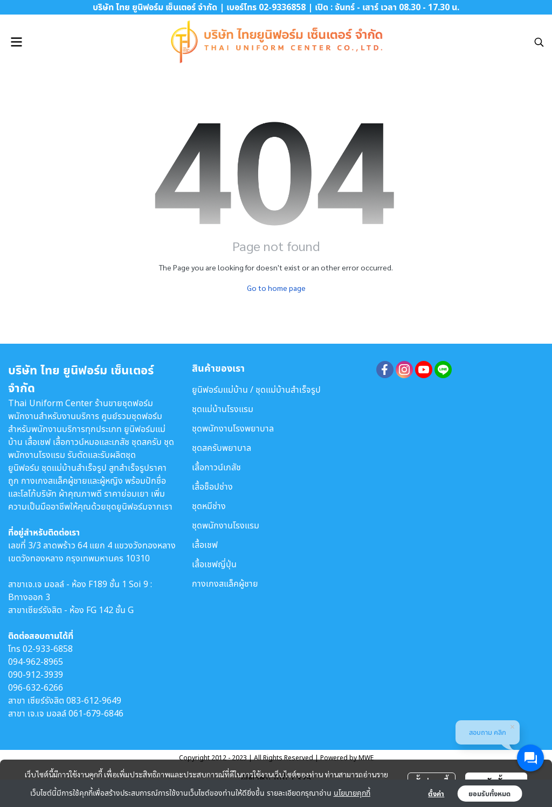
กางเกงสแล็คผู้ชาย (225, 583)
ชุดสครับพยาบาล (221, 448)
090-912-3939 (35, 674)
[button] (539, 42)
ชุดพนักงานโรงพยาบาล (233, 428)
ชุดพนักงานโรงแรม (225, 525)
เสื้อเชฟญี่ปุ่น (214, 564)
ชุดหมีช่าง (209, 506)
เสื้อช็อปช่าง (212, 486)
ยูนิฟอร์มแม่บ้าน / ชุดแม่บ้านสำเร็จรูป (256, 389)
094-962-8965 (35, 661)
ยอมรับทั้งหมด (489, 793)
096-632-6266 (35, 687)
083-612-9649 (93, 700)
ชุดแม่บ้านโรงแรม (222, 409)
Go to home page (276, 288)
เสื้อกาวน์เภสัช (216, 467)
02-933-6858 (48, 649)
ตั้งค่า (436, 793)
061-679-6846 (95, 713)
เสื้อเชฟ (205, 545)
